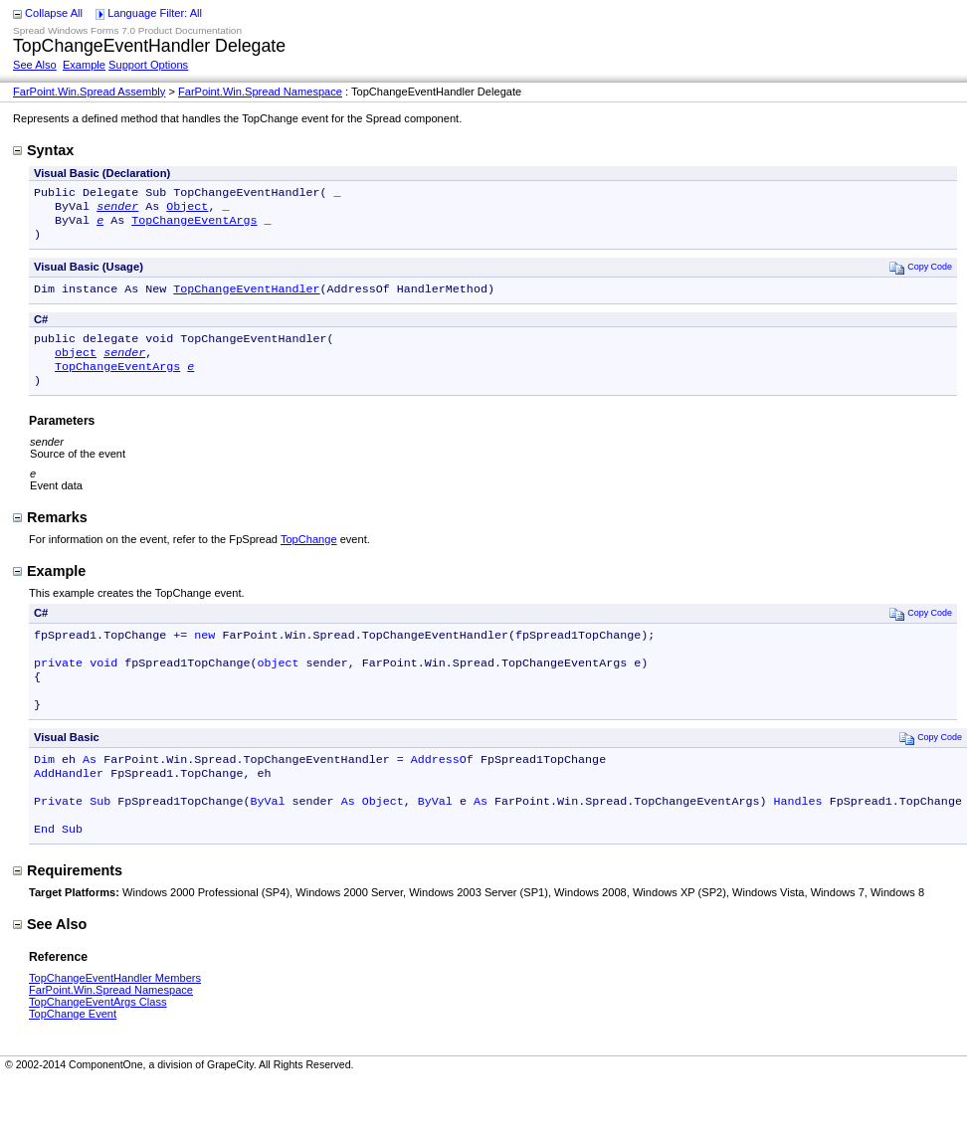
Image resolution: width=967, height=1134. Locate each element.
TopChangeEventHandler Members (115, 1020)
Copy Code (920, 275)
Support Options (148, 65)
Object (187, 210)
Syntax (43, 150)
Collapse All (54, 13)
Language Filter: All (154, 13)
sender (117, 210)
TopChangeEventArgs (194, 226)
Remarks (50, 535)
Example (84, 65)
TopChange (309, 557)
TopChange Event (72, 1055)
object (76, 366)
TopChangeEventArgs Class (98, 1043)
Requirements (67, 912)
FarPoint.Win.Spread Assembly (89, 91)
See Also (35, 65)
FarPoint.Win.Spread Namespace (260, 91)
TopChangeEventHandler (246, 298)
